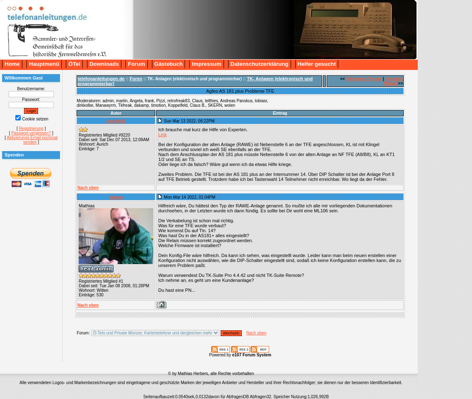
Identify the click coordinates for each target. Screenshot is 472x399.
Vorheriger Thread (364, 79)
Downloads (104, 64)
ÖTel (74, 64)
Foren (136, 78)
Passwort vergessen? (31, 133)
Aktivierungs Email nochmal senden (32, 139)
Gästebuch (168, 64)
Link (162, 134)
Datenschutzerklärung (260, 64)
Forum (136, 64)
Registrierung (31, 128)
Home (12, 64)
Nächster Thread (393, 81)
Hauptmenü (44, 64)
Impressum (206, 64)
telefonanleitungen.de (101, 78)
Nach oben (88, 187)
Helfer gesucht (317, 64)
